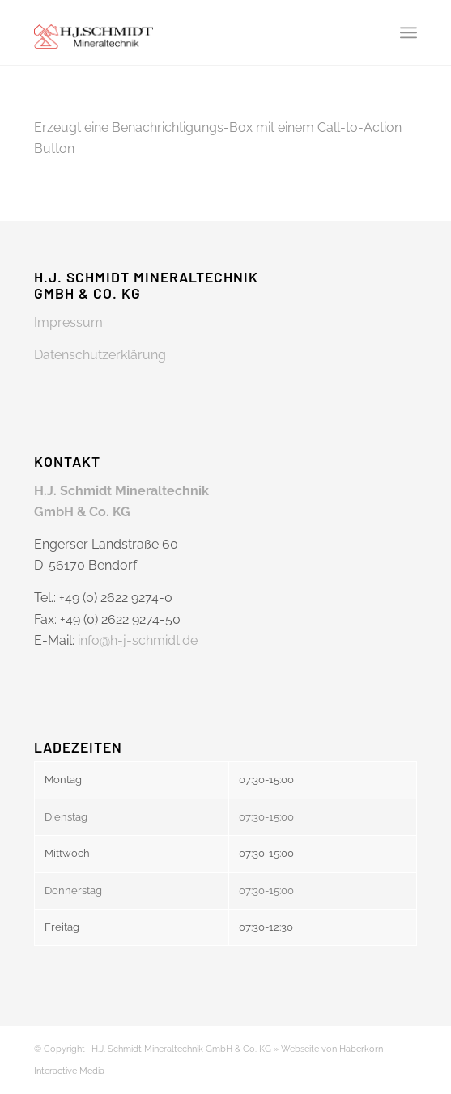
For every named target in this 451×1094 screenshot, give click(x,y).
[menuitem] (408, 32)
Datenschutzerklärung (100, 355)
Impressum (68, 322)
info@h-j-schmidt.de (138, 640)
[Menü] (408, 32)
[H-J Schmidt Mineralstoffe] (187, 32)
